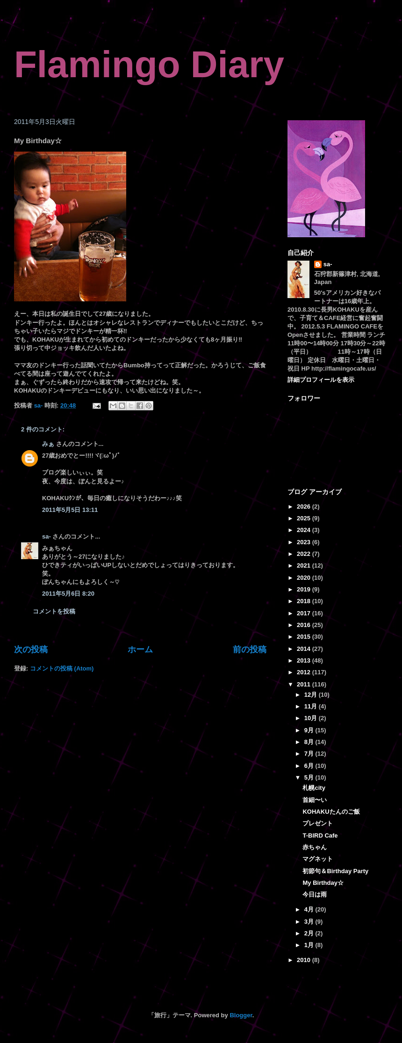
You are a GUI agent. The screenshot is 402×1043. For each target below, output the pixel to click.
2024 (304, 529)
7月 (310, 753)
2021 (304, 565)
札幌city (313, 787)
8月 (310, 741)
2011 (304, 684)
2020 (304, 577)
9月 (310, 730)
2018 (304, 601)
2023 (304, 542)
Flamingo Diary (149, 64)
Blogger (241, 1015)
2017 (304, 613)
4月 (310, 909)
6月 (310, 765)
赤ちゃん (314, 847)
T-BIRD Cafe (319, 835)
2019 (304, 589)
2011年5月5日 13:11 (70, 509)
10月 (311, 718)
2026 (304, 506)
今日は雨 (314, 894)
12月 (311, 694)
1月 (310, 944)
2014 (304, 648)
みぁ (48, 443)
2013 (304, 660)
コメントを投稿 (54, 611)
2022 (304, 553)
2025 (304, 518)
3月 (310, 921)
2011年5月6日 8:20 (68, 593)
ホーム (140, 649)
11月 (311, 706)
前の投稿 (249, 649)
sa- (46, 536)
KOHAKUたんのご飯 (330, 811)
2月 (310, 933)
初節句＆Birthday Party (335, 871)
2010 (304, 959)
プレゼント (317, 823)
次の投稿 (31, 649)
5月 (310, 777)
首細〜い (314, 799)
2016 (304, 624)
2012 (304, 672)
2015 (304, 636)
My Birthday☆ (322, 882)
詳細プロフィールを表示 (320, 379)
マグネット (317, 858)
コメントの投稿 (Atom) (62, 668)
